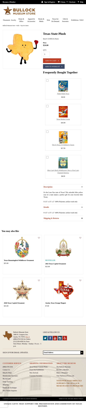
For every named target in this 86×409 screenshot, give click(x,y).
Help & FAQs (7, 373)
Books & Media (41, 20)
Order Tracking (8, 382)
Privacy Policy (78, 398)
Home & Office (21, 20)
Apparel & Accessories (31, 20)
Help (80, 2)
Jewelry (13, 20)
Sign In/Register (48, 2)
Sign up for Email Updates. (15, 352)
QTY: (45, 50)
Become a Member (9, 2)
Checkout (72, 2)
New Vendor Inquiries (10, 391)
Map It (27, 337)
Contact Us (6, 370)
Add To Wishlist (53, 66)
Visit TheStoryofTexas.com (65, 376)
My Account (7, 379)
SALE (82, 20)
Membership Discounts (10, 376)
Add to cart (52, 61)
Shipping (6, 385)
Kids (48, 20)
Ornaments (6, 20)
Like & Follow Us (51, 332)
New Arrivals (34, 373)
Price (44, 43)
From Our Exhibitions (37, 370)
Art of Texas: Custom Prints (39, 367)
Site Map (70, 398)
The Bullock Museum (63, 367)
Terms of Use (63, 398)
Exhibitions (75, 20)
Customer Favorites (36, 376)
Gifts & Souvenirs (65, 20)
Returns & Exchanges (10, 388)
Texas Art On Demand (55, 20)
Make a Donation (62, 373)
